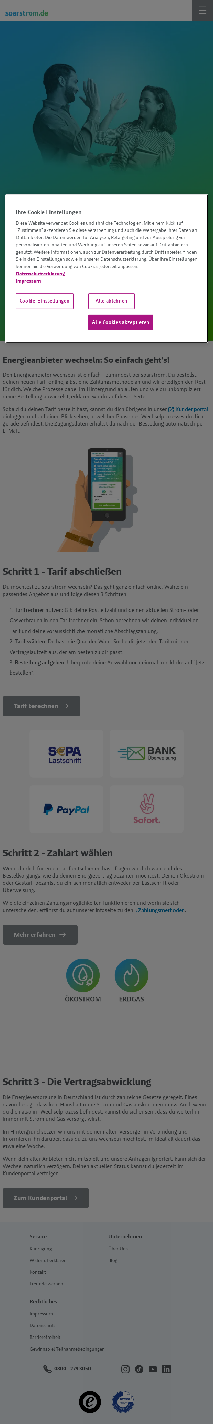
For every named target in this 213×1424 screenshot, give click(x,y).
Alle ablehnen (111, 301)
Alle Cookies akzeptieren (120, 322)
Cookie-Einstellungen (45, 301)
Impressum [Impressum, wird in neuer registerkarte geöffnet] (28, 281)
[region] (106, 268)
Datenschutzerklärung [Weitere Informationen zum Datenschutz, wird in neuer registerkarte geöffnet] (40, 273)
